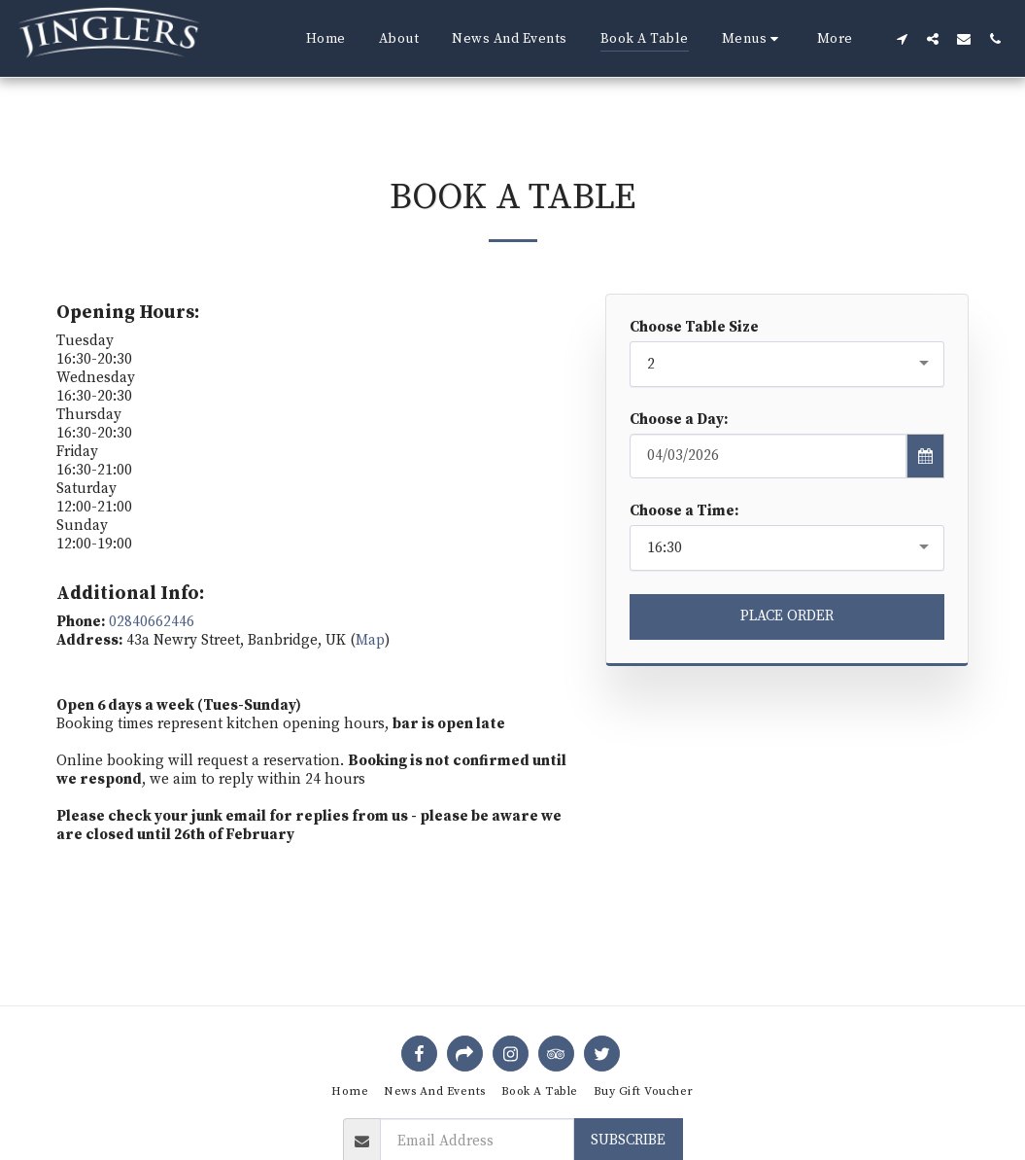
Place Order (787, 616)
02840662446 (151, 622)
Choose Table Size (694, 327)
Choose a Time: (684, 511)
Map (370, 640)
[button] (753, 38)
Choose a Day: (679, 419)
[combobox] (787, 364)
